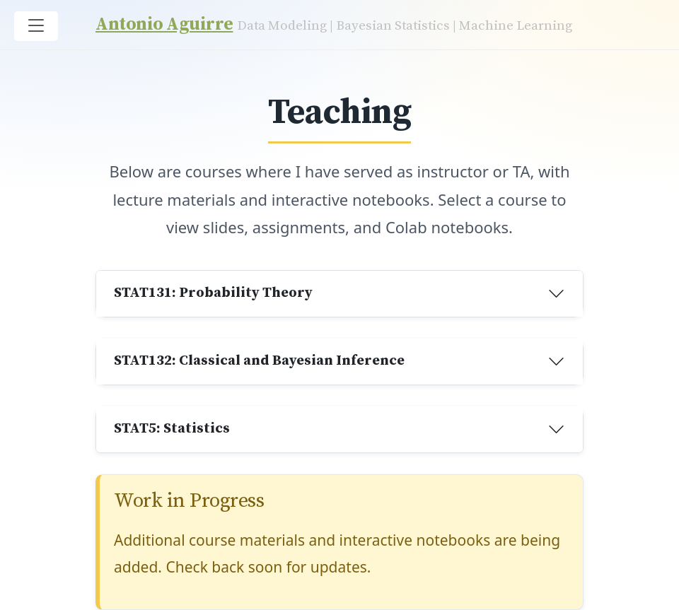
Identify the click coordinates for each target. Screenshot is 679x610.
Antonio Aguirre (164, 24)
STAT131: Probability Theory (213, 293)
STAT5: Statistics (172, 429)
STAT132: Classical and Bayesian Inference (259, 361)
